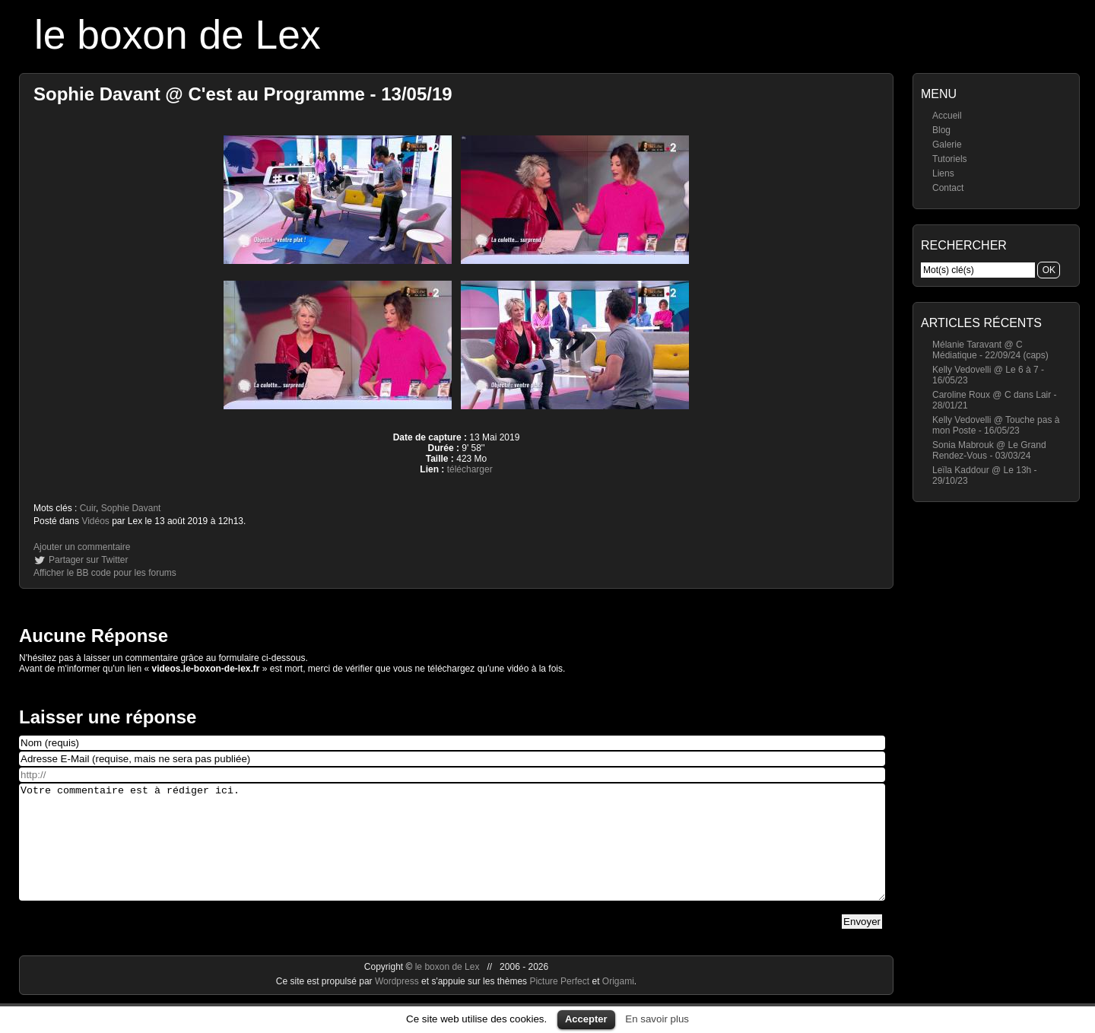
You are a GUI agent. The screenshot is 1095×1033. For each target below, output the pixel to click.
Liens (943, 173)
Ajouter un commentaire (81, 547)
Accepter (586, 1019)
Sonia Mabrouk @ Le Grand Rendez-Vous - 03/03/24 (989, 450)
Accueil (947, 115)
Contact (947, 188)
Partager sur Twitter (88, 560)
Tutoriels (949, 159)
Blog (941, 130)
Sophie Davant (131, 508)
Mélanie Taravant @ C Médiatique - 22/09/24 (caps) (990, 350)
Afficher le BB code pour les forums (104, 572)
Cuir (88, 508)
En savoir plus (657, 1019)
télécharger (470, 469)
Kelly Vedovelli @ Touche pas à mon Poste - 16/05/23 (995, 425)
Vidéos (95, 521)
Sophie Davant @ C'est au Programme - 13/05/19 (242, 94)
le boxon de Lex (177, 34)
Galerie (947, 144)
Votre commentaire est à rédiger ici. (452, 853)
